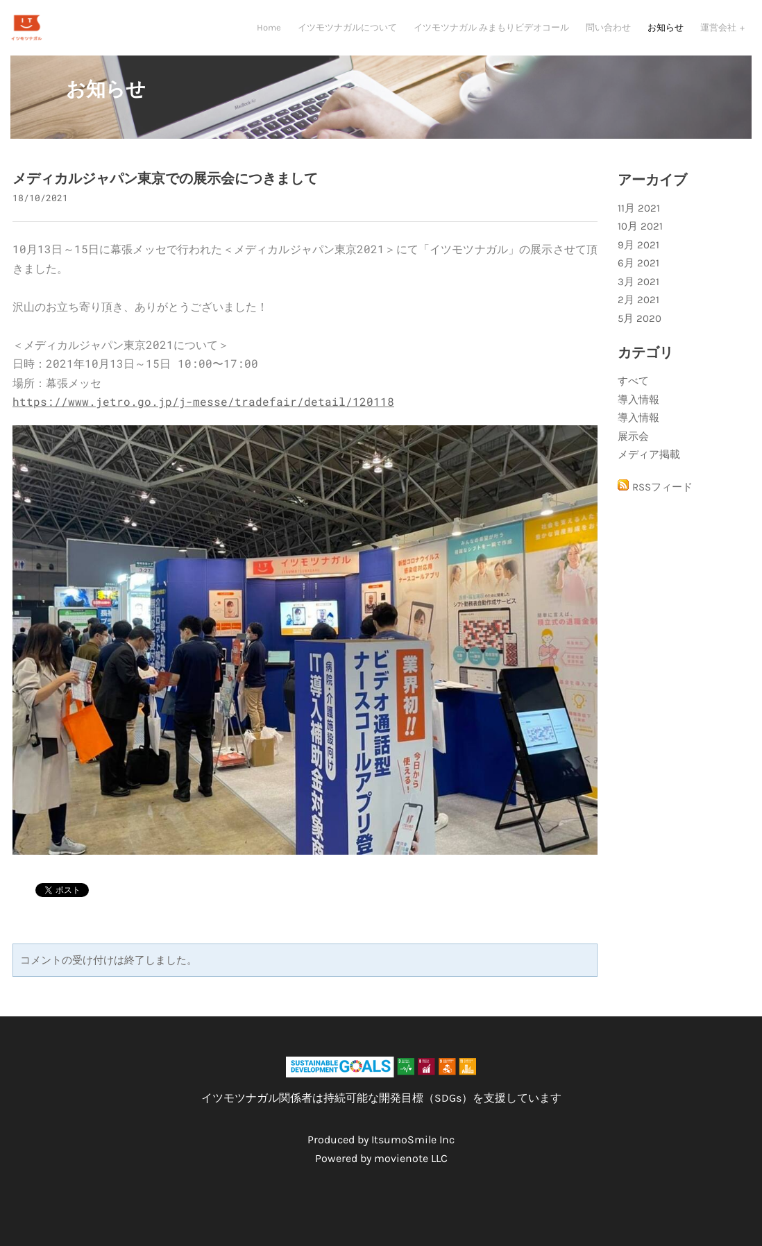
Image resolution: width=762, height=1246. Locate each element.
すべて (633, 393)
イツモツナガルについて (347, 31)
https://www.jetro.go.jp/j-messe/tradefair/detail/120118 (203, 414)
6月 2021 (638, 275)
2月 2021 (638, 312)
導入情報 (638, 412)
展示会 (633, 449)
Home (269, 31)
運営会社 (719, 31)
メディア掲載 (649, 467)
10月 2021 (640, 238)
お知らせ (665, 31)
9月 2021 (638, 257)
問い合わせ (608, 31)
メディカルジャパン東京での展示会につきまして (165, 191)
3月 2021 (638, 294)
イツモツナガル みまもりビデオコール (491, 31)
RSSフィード (662, 499)
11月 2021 (639, 220)
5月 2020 (639, 331)
